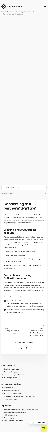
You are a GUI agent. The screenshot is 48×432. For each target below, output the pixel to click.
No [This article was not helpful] (27, 362)
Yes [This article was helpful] (21, 362)
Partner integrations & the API (24, 12)
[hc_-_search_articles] (24, 219)
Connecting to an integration (13, 14)
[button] (24, 225)
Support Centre (6, 12)
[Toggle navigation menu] (45, 6)
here (36, 297)
